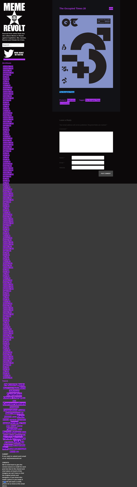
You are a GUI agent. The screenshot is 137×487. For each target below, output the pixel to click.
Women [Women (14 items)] (12, 452)
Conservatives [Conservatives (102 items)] (14, 404)
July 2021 (6, 153)
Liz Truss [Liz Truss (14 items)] (22, 423)
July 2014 (6, 318)
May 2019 (6, 208)
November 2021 (8, 145)
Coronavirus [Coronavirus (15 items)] (14, 407)
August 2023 (7, 100)
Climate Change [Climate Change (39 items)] (12, 397)
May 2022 (6, 132)
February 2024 (7, 87)
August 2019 (7, 202)
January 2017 (7, 265)
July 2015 (6, 293)
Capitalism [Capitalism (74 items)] (14, 394)
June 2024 (6, 79)
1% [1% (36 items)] (5, 384)
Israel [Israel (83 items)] (14, 422)
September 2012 (8, 363)
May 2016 (6, 274)
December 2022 (8, 117)
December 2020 (8, 168)
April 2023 (6, 109)
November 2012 (8, 359)
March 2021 (7, 162)
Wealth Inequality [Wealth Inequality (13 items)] (20, 449)
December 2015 (8, 284)
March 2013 (7, 350)
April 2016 (6, 276)
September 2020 (8, 174)
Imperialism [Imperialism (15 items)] (21, 420)
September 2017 (8, 248)
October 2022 (7, 121)
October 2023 (7, 96)
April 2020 (6, 185)
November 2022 (8, 119)
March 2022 (7, 136)
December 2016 (8, 267)
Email (61, 163)
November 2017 (8, 244)
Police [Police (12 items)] (20, 429)
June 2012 (6, 369)
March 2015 (7, 301)
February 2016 (7, 280)
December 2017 (8, 242)
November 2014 (8, 310)
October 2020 (7, 172)
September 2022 (8, 123)
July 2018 (6, 227)
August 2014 (7, 316)
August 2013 (7, 339)
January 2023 (7, 115)
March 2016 (7, 278)
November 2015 (8, 287)
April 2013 (6, 348)
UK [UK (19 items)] (24, 439)
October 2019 (7, 198)
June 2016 (6, 272)
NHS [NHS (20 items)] (8, 426)
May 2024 (6, 81)
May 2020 (6, 183)
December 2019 (8, 193)
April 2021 (6, 159)
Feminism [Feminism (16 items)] (8, 417)
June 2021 (6, 155)
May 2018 (6, 231)
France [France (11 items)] (14, 417)
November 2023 (8, 94)
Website (62, 168)
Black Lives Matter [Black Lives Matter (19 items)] (11, 388)
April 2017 (6, 259)
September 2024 (8, 73)
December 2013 (8, 331)
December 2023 (8, 92)
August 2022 (7, 126)
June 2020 (6, 181)
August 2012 (7, 365)
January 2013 (7, 354)
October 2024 (7, 70)
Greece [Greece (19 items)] (6, 420)
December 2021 (8, 142)
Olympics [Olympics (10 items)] (19, 426)
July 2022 (6, 128)
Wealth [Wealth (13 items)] (11, 449)
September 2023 (8, 98)
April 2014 (6, 325)
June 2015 (6, 295)
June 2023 (6, 104)
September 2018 (8, 223)
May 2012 (6, 371)
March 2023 (7, 111)
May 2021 (6, 157)
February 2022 (7, 138)
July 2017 (6, 253)
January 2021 (7, 166)
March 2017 (7, 261)
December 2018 (8, 219)
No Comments (65, 103)
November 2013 (8, 333)
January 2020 (7, 191)
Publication (71, 100)
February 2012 (7, 378)
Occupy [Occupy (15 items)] (13, 426)
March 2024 (7, 85)
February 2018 (7, 238)
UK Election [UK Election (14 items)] (8, 442)
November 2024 (8, 68)
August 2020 (7, 176)
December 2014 (8, 308)
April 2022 (6, 134)
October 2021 (7, 147)
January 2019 (7, 217)
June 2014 (6, 320)
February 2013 (7, 352)
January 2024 (7, 90)
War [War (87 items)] (5, 448)
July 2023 (6, 102)
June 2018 (6, 229)
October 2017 (7, 246)
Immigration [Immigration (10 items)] (13, 420)
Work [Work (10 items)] (17, 451)
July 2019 (6, 204)
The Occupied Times (66, 92)
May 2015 (6, 297)
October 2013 (7, 335)
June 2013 (6, 344)
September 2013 (8, 337)
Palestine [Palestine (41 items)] (11, 429)
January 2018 (7, 240)
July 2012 (6, 367)
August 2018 (7, 225)
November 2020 (8, 170)
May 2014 (6, 323)
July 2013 (6, 342)
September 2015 (8, 289)
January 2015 (7, 306)
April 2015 (6, 299)
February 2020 (7, 189)
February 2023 (7, 113)
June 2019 (6, 206)
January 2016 (7, 282)
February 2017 (7, 263)
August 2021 (7, 151)
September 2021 (8, 149)
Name (61, 158)
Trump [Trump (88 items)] (18, 438)
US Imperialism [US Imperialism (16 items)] (19, 445)
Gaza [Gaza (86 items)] (21, 416)
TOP (5, 482)
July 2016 (6, 270)
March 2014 (7, 327)
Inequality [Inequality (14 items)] (6, 423)
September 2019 (8, 200)
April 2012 (6, 373)
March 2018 (7, 236)
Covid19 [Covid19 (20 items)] (21, 410)
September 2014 (8, 314)
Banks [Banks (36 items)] (21, 384)
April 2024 (6, 83)
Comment (63, 129)
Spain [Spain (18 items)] (11, 435)
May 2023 (6, 106)
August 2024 (7, 75)
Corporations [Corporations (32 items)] (10, 410)
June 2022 (6, 130)
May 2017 (6, 257)
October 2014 (7, 312)
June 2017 (6, 255)
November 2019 (8, 195)
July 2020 (6, 178)
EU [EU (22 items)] (22, 413)
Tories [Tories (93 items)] (8, 438)
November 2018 (8, 221)
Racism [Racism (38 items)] (6, 432)
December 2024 (8, 66)
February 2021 (7, 164)
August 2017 (7, 251)
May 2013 (6, 346)
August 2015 (7, 291)
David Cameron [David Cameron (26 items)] (12, 413)
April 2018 (6, 234)
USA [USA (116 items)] (17, 442)
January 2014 (7, 329)
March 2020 (7, 187)
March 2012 (7, 375)
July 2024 (6, 77)
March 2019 (7, 212)
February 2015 (7, 303)
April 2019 (6, 210)
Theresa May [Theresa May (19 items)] (19, 435)
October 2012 (7, 361)
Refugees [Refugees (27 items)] (16, 432)
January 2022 (7, 140)
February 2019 (7, 214)
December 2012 (8, 356)
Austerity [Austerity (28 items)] (12, 385)
